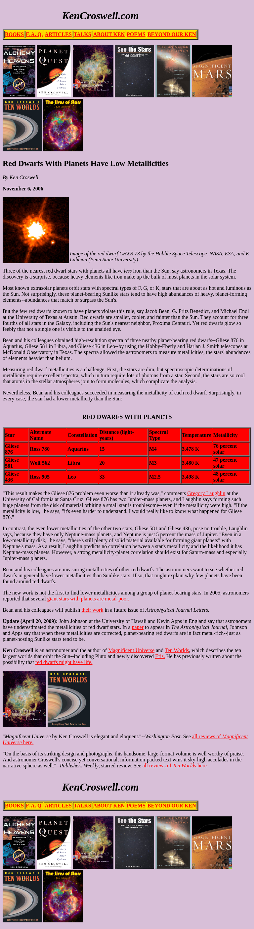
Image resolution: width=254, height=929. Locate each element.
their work (92, 610)
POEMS (136, 34)
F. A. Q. (34, 34)
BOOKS (14, 34)
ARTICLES (58, 34)
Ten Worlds (177, 650)
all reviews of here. (175, 765)
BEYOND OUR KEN (172, 34)
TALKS (82, 34)
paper (138, 627)
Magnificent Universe (131, 650)
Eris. (160, 656)
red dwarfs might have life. (64, 662)
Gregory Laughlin (206, 493)
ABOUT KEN (109, 34)
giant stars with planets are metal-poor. (88, 598)
